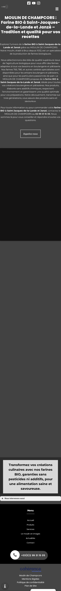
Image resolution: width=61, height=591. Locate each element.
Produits (30, 524)
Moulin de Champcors (30, 575)
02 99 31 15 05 (42, 114)
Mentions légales (30, 578)
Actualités (30, 538)
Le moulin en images (30, 533)
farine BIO (50, 79)
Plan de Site (31, 585)
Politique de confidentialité (30, 582)
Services (30, 529)
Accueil (30, 520)
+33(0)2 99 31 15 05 (33, 555)
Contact (30, 542)
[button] (30, 134)
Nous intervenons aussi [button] (13, 498)
